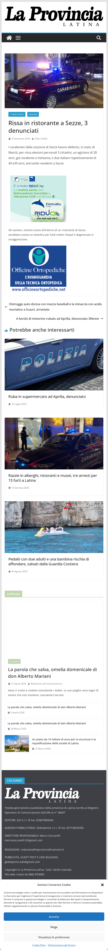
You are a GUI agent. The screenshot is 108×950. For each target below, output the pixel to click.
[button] (102, 885)
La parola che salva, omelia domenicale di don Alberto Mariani (52, 672)
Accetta (54, 917)
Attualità (14, 661)
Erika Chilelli (41, 138)
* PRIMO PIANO (17, 114)
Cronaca (33, 114)
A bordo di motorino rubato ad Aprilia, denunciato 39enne (59, 319)
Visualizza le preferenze (54, 937)
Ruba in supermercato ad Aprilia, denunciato (47, 396)
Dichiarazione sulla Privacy (62, 945)
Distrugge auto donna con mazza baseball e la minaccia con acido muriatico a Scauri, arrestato (53, 307)
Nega (54, 927)
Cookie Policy (39, 945)
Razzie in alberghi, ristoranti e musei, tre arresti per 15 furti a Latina (52, 478)
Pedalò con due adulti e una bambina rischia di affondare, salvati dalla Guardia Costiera (48, 561)
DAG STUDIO (36, 874)
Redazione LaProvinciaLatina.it (46, 683)
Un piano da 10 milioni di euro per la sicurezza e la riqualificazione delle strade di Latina (64, 741)
